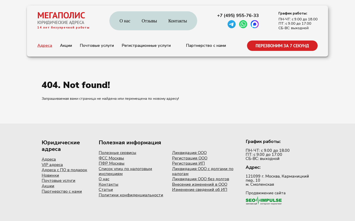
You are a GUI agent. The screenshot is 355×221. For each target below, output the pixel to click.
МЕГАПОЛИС (61, 15)
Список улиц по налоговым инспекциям (125, 171)
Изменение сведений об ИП (199, 189)
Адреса (44, 45)
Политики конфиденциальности (131, 195)
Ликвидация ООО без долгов (200, 179)
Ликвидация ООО (189, 152)
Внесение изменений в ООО (199, 184)
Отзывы (149, 20)
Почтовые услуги (97, 45)
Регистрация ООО (189, 158)
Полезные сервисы (117, 152)
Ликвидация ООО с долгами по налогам (202, 171)
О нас (125, 20)
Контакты (177, 20)
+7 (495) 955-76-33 (238, 15)
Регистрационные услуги (146, 45)
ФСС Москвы (111, 158)
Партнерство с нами (206, 45)
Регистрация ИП (188, 163)
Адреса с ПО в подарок (64, 170)
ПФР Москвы (112, 163)
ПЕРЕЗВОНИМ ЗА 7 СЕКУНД (282, 46)
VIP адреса (52, 164)
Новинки (50, 175)
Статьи (106, 189)
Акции (66, 45)
